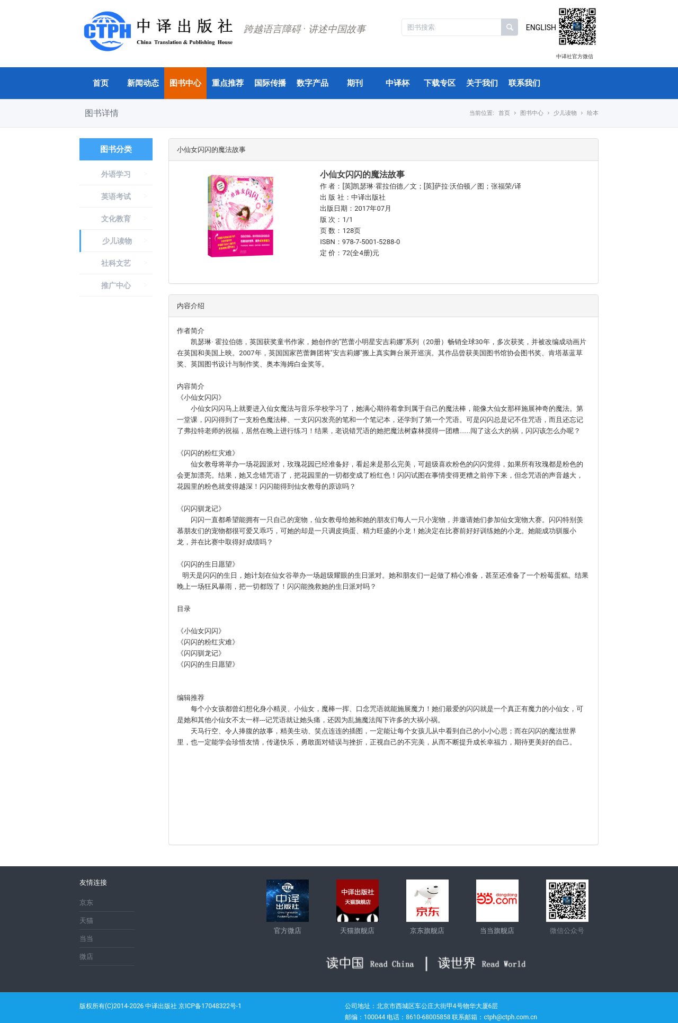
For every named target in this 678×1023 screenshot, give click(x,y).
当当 (86, 939)
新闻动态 (143, 83)
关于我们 (482, 83)
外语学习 (116, 174)
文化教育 (116, 218)
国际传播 (270, 83)
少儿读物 (117, 241)
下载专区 (440, 83)
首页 (101, 83)
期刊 (355, 83)
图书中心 (185, 83)
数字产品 (312, 83)
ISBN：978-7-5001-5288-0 (360, 242)
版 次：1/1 (336, 219)
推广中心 (116, 285)
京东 (86, 903)
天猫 (86, 921)
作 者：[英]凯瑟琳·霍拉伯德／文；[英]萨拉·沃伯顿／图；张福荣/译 (420, 186)
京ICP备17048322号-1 (210, 1006)
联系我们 (524, 83)
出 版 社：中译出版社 (352, 197)
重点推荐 (228, 83)
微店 (86, 957)
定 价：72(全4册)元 (349, 253)
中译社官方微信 (574, 56)
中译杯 (397, 83)
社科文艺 (116, 263)
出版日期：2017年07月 (355, 208)
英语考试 (116, 196)
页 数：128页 (340, 231)
